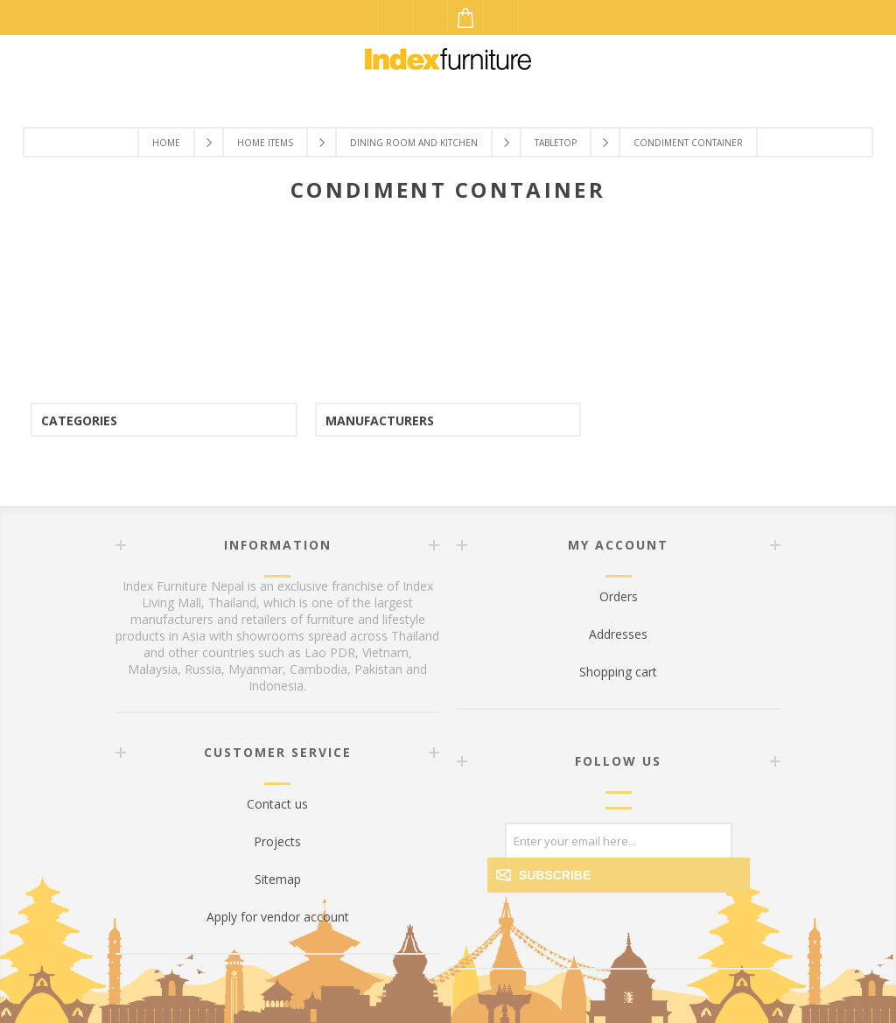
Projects (277, 841)
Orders (618, 596)
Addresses (618, 634)
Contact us (277, 803)
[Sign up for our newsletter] (618, 840)
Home (166, 143)
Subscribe (555, 875)
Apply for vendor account (277, 916)
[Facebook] (597, 937)
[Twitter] (639, 937)
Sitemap (278, 879)
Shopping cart (618, 671)
